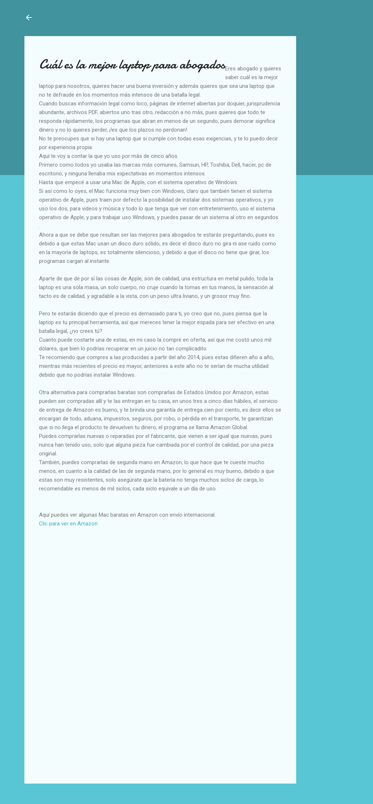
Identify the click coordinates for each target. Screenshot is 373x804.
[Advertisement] (325, 59)
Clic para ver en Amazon (68, 523)
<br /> (61, 598)
